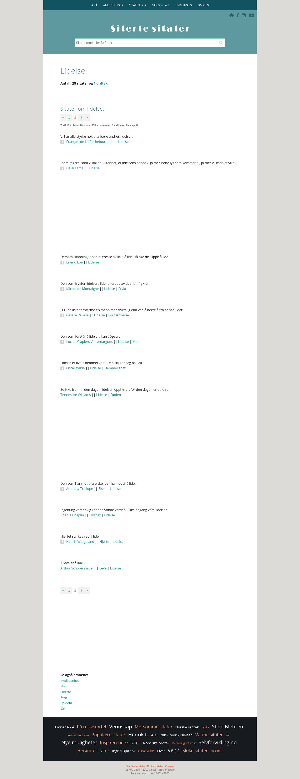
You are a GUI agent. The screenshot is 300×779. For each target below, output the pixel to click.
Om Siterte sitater (135, 766)
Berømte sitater (93, 750)
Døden (116, 394)
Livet (161, 750)
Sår (62, 708)
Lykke (205, 727)
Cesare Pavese (77, 315)
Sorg (63, 697)
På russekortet (91, 727)
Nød (63, 686)
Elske (102, 488)
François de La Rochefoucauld (89, 141)
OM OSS (203, 5)
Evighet (95, 515)
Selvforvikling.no (218, 742)
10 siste (215, 751)
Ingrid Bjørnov (123, 750)
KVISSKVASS (184, 5)
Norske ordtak (187, 727)
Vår (227, 735)
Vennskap (120, 726)
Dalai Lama (75, 168)
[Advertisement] (150, 218)
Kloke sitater (195, 750)
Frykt (122, 288)
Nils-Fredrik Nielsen (176, 735)
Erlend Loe (74, 262)
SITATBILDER (137, 5)
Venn (174, 750)
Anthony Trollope (79, 488)
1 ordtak (101, 83)
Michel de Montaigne (82, 288)
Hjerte (104, 541)
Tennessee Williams (75, 394)
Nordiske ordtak (156, 742)
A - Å (94, 5)
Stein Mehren (227, 726)
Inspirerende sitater (120, 742)
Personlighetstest (184, 743)
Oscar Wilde (75, 368)
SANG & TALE (161, 5)
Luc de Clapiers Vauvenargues (89, 341)
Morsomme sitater (153, 727)
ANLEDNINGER (113, 5)
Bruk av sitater (155, 766)
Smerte (65, 692)
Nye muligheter (79, 742)
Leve (102, 568)
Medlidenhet (69, 680)
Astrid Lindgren (78, 735)
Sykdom (66, 703)
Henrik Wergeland (80, 541)
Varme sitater (209, 735)
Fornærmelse (118, 315)
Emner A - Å (64, 727)
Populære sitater (109, 735)
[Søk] (221, 42)
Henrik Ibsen (143, 734)
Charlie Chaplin (72, 515)
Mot (135, 341)
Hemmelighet (115, 368)
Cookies (169, 766)
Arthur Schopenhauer (77, 568)
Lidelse (123, 141)
